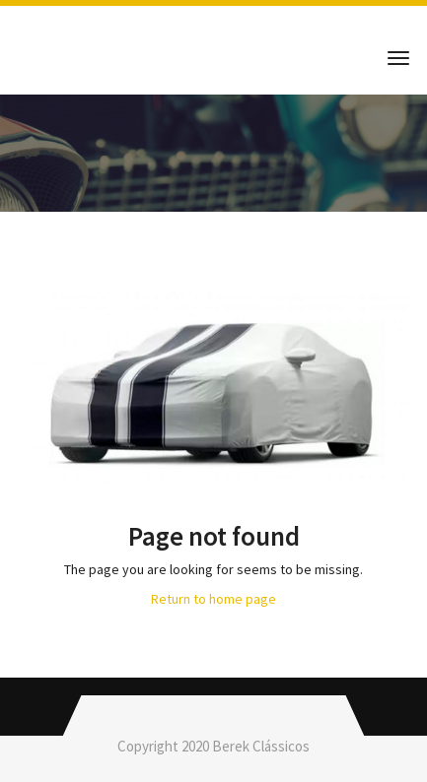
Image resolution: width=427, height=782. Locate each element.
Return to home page (213, 599)
